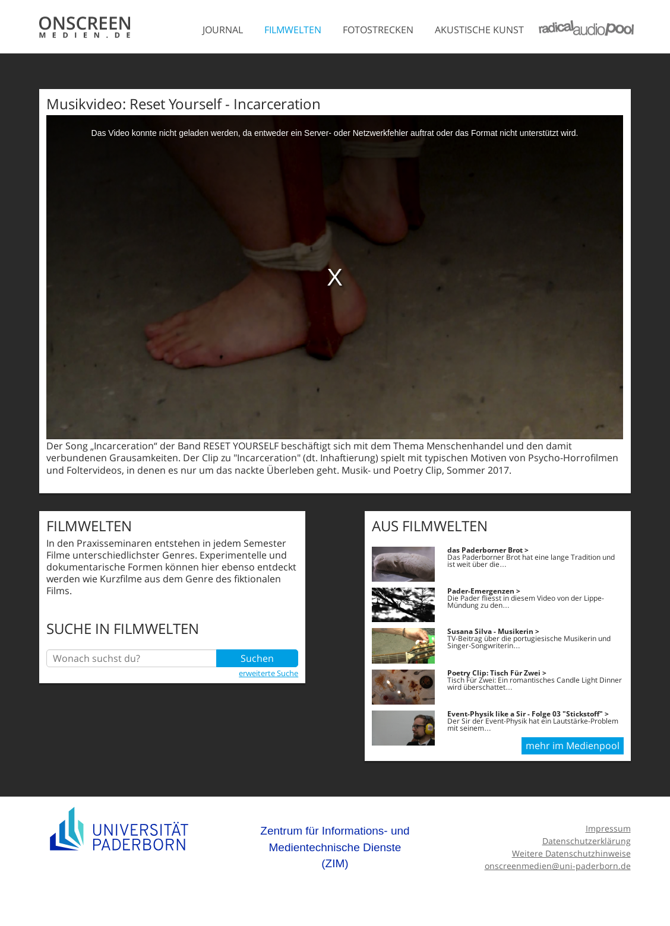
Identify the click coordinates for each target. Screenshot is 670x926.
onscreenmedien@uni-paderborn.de (558, 865)
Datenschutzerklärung (586, 840)
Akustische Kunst (479, 29)
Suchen (257, 658)
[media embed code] (334, 277)
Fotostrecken (378, 29)
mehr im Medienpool (573, 745)
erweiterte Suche (268, 673)
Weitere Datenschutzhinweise (571, 853)
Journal (223, 29)
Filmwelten (292, 29)
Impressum (608, 828)
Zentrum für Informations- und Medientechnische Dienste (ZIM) (334, 847)
